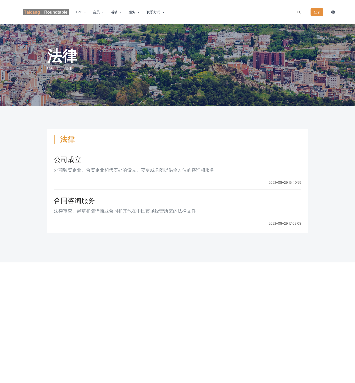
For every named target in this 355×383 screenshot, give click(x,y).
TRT (79, 12)
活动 (114, 12)
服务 (132, 12)
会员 (96, 12)
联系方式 (153, 12)
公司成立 (67, 159)
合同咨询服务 (74, 200)
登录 (317, 12)
